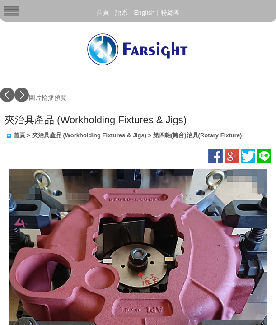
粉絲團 (170, 12)
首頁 (102, 12)
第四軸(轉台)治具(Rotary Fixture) (197, 135)
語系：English (135, 12)
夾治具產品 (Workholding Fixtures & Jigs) (89, 135)
